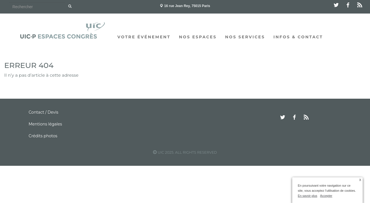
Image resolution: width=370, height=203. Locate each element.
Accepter (326, 195)
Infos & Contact (298, 36)
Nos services (245, 36)
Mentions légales (45, 124)
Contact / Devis (43, 112)
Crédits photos (43, 135)
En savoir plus (307, 195)
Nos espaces (198, 36)
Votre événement (144, 36)
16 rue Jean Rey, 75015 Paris (185, 6)
